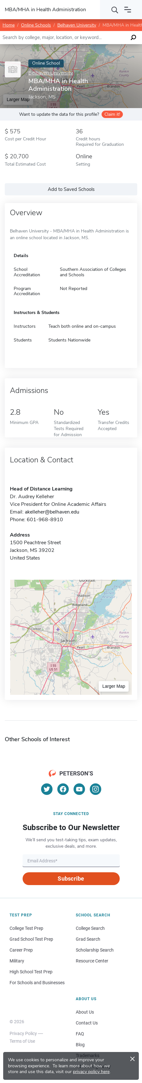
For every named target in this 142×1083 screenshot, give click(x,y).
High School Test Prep (31, 971)
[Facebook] (63, 789)
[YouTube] (79, 789)
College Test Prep (26, 928)
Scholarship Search (95, 950)
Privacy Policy (23, 1033)
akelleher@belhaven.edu (52, 511)
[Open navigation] (127, 10)
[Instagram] (95, 789)
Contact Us (87, 1022)
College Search (90, 928)
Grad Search (88, 939)
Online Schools (36, 25)
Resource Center (92, 960)
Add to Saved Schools (71, 189)
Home (9, 25)
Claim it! (112, 114)
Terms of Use (22, 1041)
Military (17, 960)
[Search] (115, 10)
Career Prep (21, 950)
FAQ (80, 1033)
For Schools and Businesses (37, 982)
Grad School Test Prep (31, 939)
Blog (80, 1044)
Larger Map (113, 686)
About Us (85, 1012)
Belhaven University (76, 25)
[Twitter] (47, 789)
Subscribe (71, 878)
